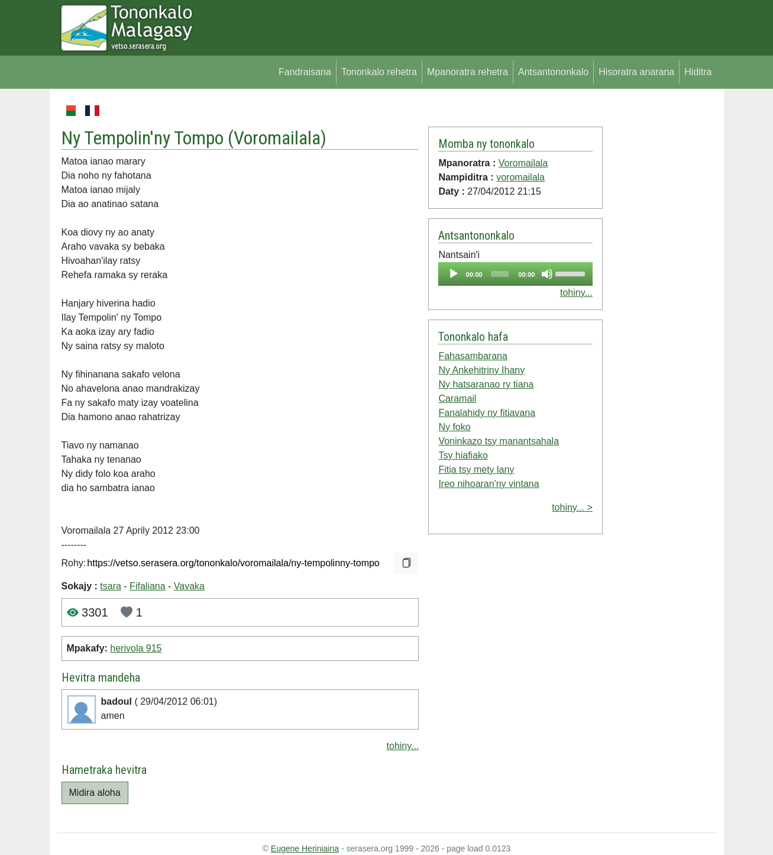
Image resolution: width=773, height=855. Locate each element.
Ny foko (454, 427)
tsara (110, 586)
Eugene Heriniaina (305, 848)
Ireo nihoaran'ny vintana (488, 484)
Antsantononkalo (553, 72)
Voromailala (277, 138)
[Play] (454, 274)
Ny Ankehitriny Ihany (481, 370)
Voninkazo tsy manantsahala (498, 441)
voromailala (520, 177)
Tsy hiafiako (463, 455)
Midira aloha (95, 793)
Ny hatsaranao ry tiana (485, 384)
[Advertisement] (659, 280)
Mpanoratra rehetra (467, 72)
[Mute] (547, 274)
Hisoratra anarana (636, 72)
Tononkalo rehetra (379, 72)
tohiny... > (572, 507)
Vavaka (189, 586)
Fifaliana (147, 586)
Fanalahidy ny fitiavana (486, 413)
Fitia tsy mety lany (476, 469)
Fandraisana (305, 72)
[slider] (500, 274)
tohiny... (403, 746)
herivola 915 (135, 648)
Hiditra (697, 72)
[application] (515, 274)
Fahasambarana (472, 356)
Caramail (457, 398)
